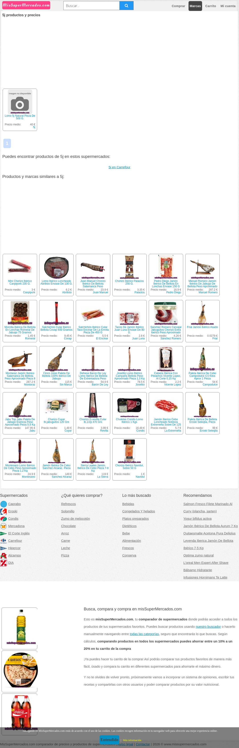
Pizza (65, 555)
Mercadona (12, 526)
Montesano (28, 476)
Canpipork (29, 292)
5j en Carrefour (120, 167)
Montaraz (29, 384)
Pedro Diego (173, 292)
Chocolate (68, 526)
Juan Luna (138, 338)
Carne (65, 540)
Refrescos (68, 504)
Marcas (195, 6)
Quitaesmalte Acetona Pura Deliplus (209, 533)
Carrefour (11, 540)
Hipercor (10, 548)
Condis (140, 430)
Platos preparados (135, 518)
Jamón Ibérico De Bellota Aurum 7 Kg (210, 526)
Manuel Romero (208, 292)
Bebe (126, 533)
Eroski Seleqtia (209, 430)
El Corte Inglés (15, 533)
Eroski (8, 511)
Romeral (30, 338)
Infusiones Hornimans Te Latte (205, 577)
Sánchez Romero (171, 338)
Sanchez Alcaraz (62, 476)
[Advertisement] (119, 50)
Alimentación (131, 540)
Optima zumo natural (198, 555)
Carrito (210, 6)
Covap (68, 338)
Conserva (129, 555)
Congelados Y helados (138, 511)
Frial (214, 338)
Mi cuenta (228, 6)
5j (34, 127)
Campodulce (210, 384)
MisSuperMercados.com (26, 5)
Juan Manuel (100, 292)
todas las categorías (144, 634)
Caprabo (10, 504)
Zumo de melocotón (75, 518)
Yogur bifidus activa (197, 518)
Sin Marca (66, 384)
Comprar (178, 6)
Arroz (65, 533)
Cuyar (68, 430)
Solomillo (67, 511)
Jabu (32, 430)
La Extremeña (173, 430)
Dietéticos (129, 526)
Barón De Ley (100, 384)
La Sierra (102, 476)
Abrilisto (67, 292)
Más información (132, 740)
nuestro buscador (208, 626)
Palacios (140, 292)
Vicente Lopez (172, 384)
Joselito (140, 384)
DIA (7, 563)
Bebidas (128, 504)
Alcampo (10, 555)
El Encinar (102, 338)
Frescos (128, 548)
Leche (65, 548)
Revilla (104, 430)
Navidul (140, 476)
